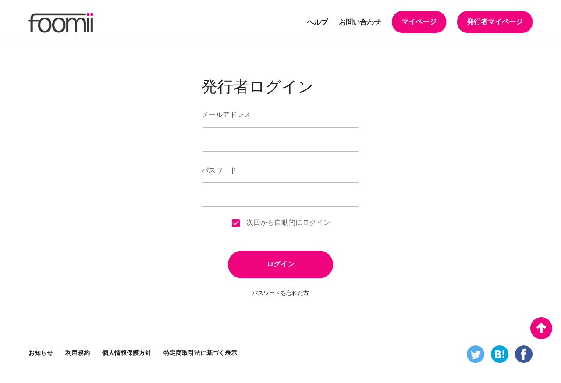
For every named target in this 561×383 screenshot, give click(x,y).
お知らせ (40, 352)
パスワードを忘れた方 (280, 293)
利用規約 (77, 352)
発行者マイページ (495, 21)
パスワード (219, 170)
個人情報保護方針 (126, 352)
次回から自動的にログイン (280, 223)
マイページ (419, 21)
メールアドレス (226, 114)
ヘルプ (317, 22)
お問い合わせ (360, 22)
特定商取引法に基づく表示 (200, 352)
